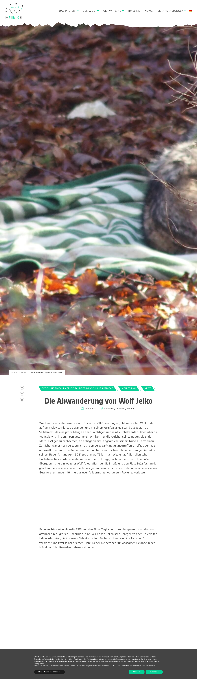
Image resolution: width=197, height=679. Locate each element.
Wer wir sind (111, 10)
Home (14, 372)
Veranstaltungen (170, 10)
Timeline (134, 10)
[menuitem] (68, 10)
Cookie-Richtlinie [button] (141, 659)
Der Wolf (89, 10)
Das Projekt (68, 10)
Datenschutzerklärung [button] (114, 657)
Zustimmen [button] (154, 672)
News (149, 10)
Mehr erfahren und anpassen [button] (49, 672)
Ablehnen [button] (136, 672)
